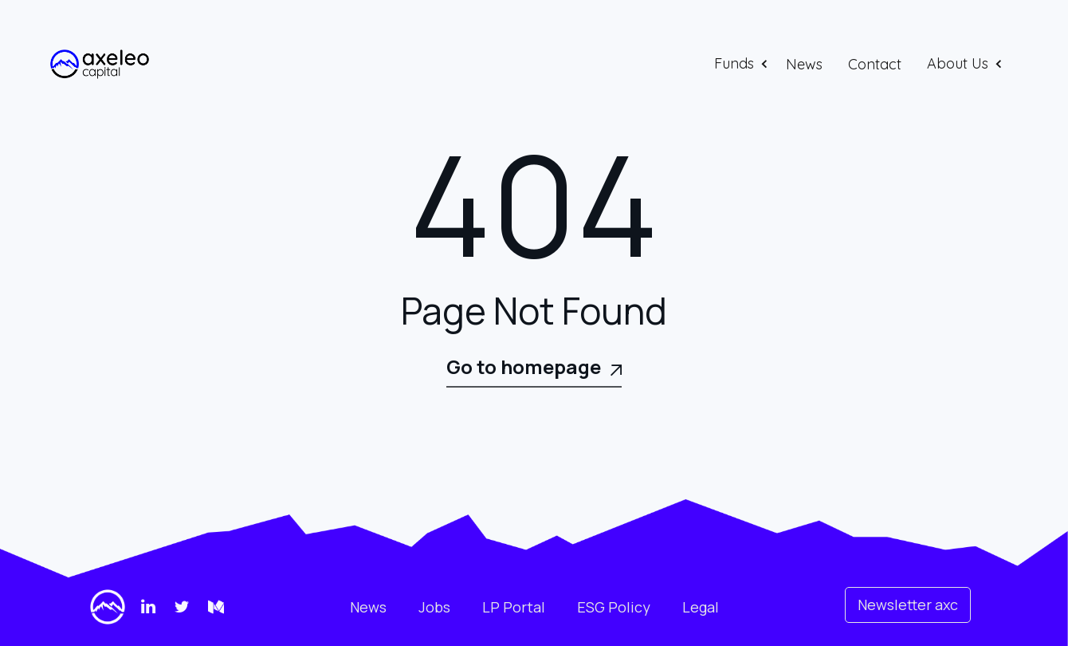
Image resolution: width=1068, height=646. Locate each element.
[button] (742, 64)
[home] (99, 64)
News (804, 64)
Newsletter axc (908, 604)
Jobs (434, 606)
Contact (874, 64)
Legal (700, 606)
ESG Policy (613, 606)
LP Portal (513, 606)
